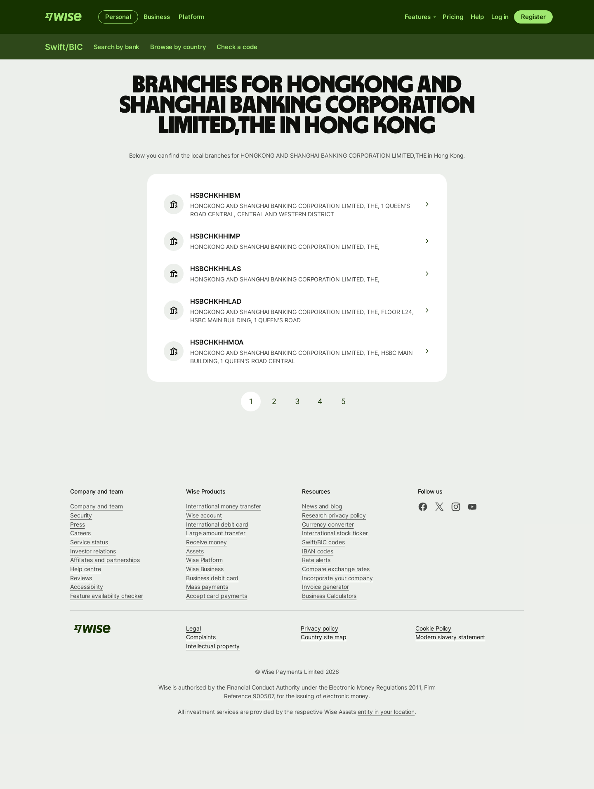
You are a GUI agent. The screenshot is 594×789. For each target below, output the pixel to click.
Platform (191, 17)
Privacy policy (319, 628)
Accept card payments (216, 595)
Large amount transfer (215, 532)
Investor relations (93, 551)
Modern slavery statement (450, 636)
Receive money (206, 542)
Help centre (85, 568)
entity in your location (386, 711)
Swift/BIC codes (323, 542)
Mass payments (207, 586)
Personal (118, 17)
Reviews (81, 577)
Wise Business (205, 568)
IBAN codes (317, 551)
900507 (263, 695)
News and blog (322, 506)
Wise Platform (204, 559)
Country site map (323, 636)
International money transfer (223, 506)
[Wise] (63, 17)
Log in (500, 17)
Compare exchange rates (336, 568)
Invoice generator (325, 586)
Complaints (201, 636)
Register (533, 17)
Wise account (204, 515)
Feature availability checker (106, 595)
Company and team (96, 506)
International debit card (217, 524)
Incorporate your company (337, 577)
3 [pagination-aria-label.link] (297, 401)
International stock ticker (335, 532)
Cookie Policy (433, 628)
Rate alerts (316, 559)
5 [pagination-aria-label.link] (343, 401)
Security (81, 515)
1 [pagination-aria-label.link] (250, 401)
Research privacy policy (334, 515)
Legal (193, 628)
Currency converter (328, 524)
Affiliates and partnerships (105, 559)
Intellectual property (213, 646)
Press (77, 524)
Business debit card (212, 577)
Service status (89, 542)
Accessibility (86, 586)
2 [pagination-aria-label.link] (274, 401)
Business (157, 17)
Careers (80, 532)
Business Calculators (329, 595)
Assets (195, 551)
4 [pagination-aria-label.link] (320, 401)
